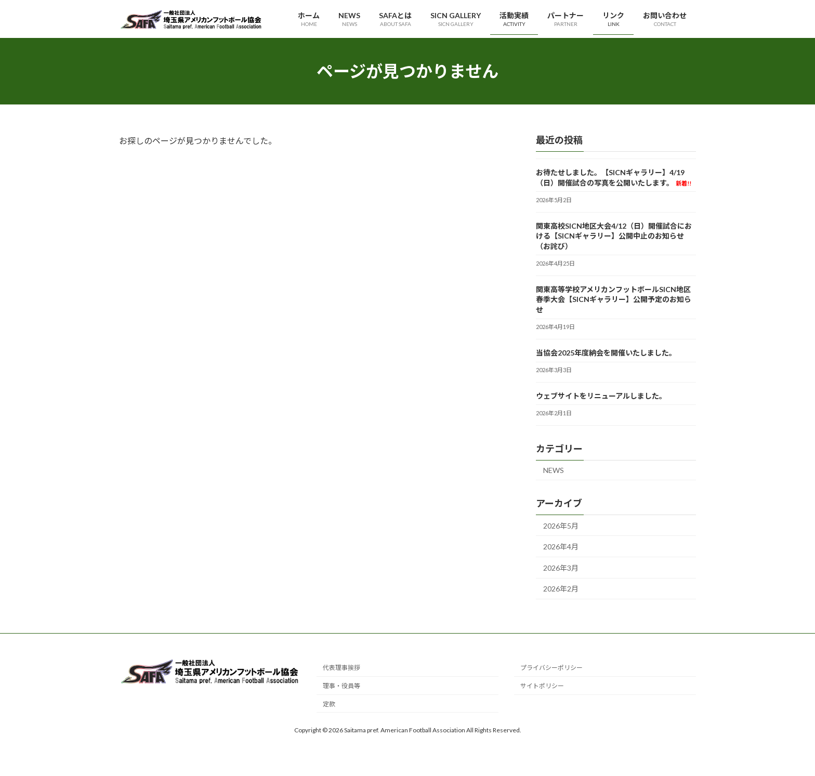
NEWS (553, 470)
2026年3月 (561, 567)
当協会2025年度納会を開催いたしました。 (606, 352)
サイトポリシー (542, 686)
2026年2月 (561, 589)
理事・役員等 (341, 686)
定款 (329, 703)
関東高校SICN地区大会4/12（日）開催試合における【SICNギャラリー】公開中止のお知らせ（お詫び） (614, 236)
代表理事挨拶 (341, 668)
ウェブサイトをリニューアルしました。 (601, 395)
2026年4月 (561, 547)
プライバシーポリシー (551, 668)
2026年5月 (561, 525)
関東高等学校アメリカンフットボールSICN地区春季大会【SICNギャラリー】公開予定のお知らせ (613, 299)
